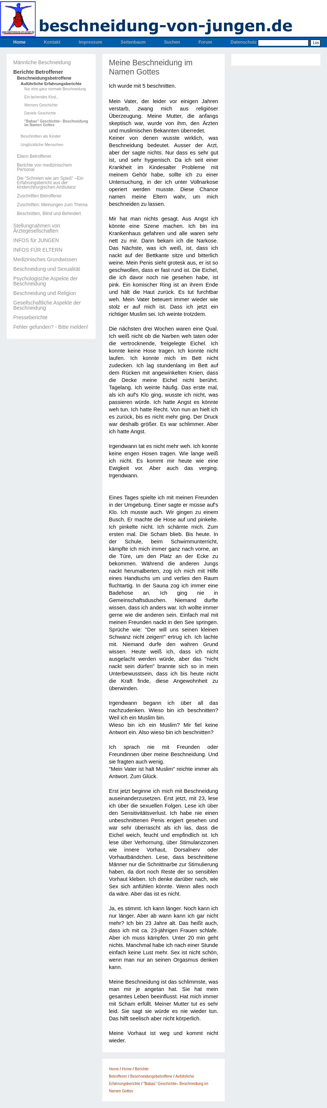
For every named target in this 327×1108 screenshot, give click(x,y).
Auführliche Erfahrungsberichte (51, 84)
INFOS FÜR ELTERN (38, 249)
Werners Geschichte (40, 105)
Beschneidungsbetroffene (44, 78)
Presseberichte (30, 317)
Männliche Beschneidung (42, 62)
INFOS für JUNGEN (36, 240)
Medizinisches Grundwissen (45, 259)
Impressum (90, 42)
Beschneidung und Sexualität (46, 268)
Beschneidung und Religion (44, 293)
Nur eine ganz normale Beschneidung (55, 89)
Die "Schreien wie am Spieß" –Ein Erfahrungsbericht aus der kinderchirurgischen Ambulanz (50, 182)
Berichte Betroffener (38, 71)
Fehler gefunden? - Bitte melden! (50, 326)
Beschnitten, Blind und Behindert (49, 213)
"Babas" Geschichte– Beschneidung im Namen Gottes (56, 123)
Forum (205, 42)
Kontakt (52, 42)
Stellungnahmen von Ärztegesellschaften (36, 228)
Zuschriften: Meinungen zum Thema (52, 205)
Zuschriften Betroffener (39, 196)
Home (19, 42)
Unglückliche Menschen (42, 145)
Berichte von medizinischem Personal (44, 167)
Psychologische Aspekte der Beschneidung (45, 281)
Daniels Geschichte (40, 113)
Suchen (172, 42)
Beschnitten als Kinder (41, 136)
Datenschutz (244, 42)
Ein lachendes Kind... (41, 97)
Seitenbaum (133, 42)
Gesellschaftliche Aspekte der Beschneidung (47, 305)
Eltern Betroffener (34, 156)
